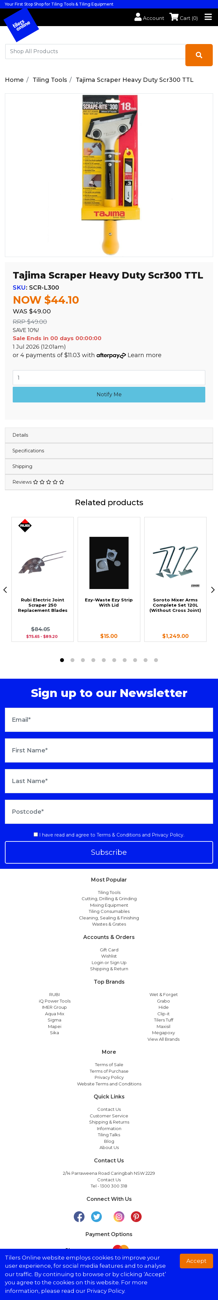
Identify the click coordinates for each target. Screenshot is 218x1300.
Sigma (54, 1019)
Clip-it (163, 1013)
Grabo (163, 1001)
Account (149, 18)
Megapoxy (163, 1032)
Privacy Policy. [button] (106, 1291)
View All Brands (163, 1039)
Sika (54, 1032)
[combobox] (95, 51)
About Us (109, 1147)
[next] (213, 590)
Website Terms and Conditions (109, 1083)
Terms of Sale (109, 1064)
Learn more (145, 355)
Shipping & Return (109, 968)
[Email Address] (109, 720)
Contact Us (109, 1109)
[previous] (5, 590)
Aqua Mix (54, 1013)
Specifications (28, 451)
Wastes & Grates (109, 924)
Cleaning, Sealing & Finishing (109, 917)
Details (20, 435)
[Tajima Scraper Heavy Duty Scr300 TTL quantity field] (109, 377)
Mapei (54, 1026)
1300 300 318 (113, 1185)
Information (109, 1128)
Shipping (22, 466)
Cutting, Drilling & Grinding (109, 898)
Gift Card (109, 949)
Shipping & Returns (109, 1122)
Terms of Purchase (109, 1071)
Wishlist (109, 956)
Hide (164, 1007)
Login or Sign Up (109, 962)
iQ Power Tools (54, 1001)
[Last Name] (109, 781)
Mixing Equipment (109, 905)
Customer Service (109, 1115)
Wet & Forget (163, 994)
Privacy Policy (167, 835)
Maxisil (163, 1026)
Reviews (38, 482)
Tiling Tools (109, 892)
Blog (109, 1141)
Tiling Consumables (109, 911)
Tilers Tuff (163, 1019)
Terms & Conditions (119, 835)
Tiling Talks (109, 1134)
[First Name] (109, 750)
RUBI (54, 994)
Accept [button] (196, 1261)
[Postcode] (109, 812)
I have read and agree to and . (109, 835)
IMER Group (54, 1007)
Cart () (183, 18)
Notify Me (109, 394)
